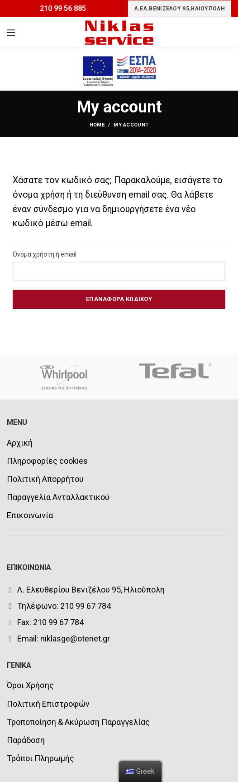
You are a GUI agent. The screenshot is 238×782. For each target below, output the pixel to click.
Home (97, 125)
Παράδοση (26, 740)
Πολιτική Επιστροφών (48, 704)
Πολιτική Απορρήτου (45, 479)
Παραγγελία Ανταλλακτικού (58, 497)
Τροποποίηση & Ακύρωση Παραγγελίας (78, 722)
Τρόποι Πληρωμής (40, 758)
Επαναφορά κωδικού (119, 299)
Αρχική (20, 442)
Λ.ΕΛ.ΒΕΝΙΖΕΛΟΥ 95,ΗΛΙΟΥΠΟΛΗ (179, 8)
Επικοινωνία (30, 515)
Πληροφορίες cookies (47, 461)
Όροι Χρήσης (30, 685)
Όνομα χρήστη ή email (44, 254)
